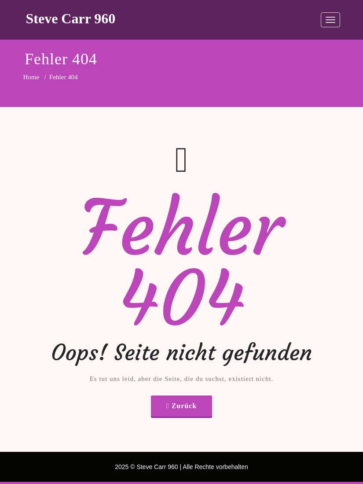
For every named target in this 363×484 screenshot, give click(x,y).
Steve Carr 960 (71, 18)
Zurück (184, 406)
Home (31, 77)
